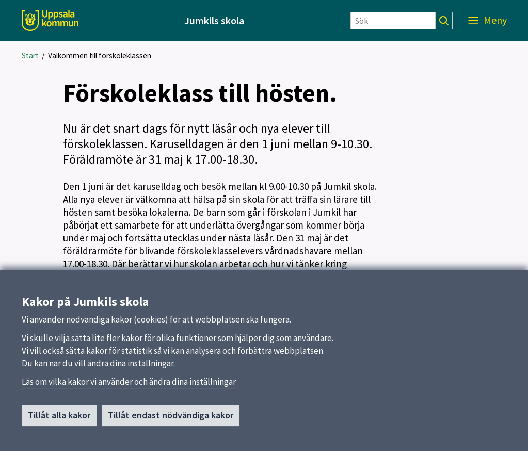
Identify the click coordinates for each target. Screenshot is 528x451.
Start (30, 55)
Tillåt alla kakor (59, 420)
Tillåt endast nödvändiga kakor (170, 420)
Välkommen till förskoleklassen (99, 55)
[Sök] (393, 20)
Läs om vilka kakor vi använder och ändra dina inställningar (129, 386)
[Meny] (487, 20)
